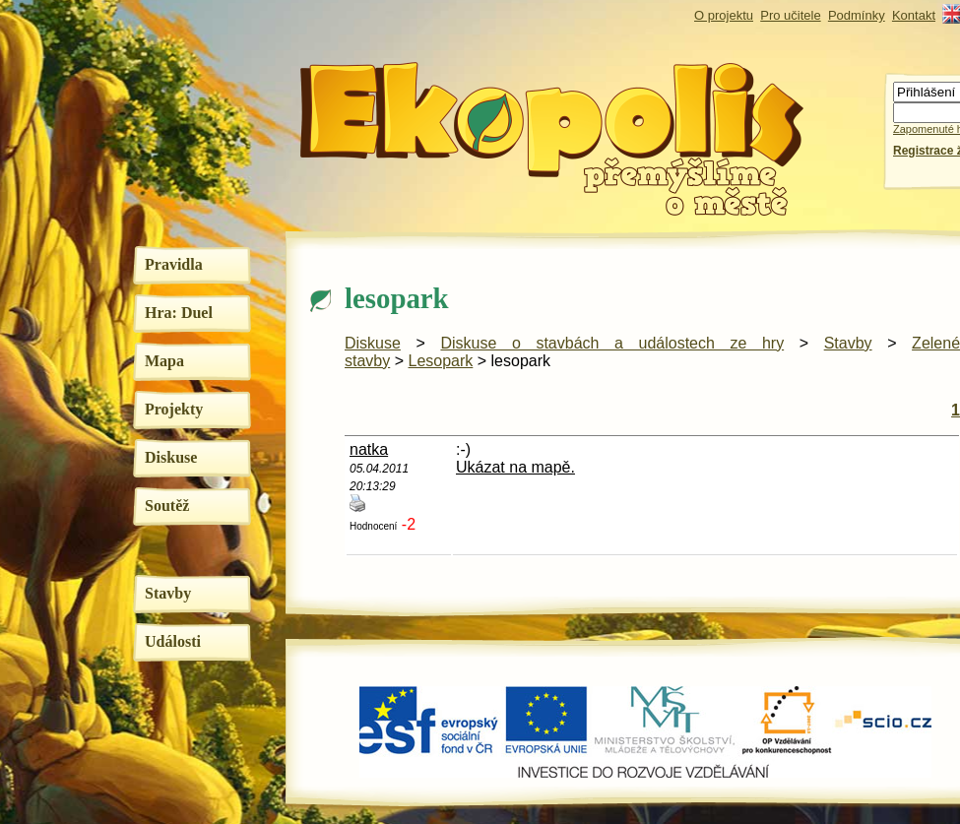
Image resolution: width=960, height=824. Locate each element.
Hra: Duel (179, 312)
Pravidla (174, 264)
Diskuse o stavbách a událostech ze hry (612, 343)
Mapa (164, 360)
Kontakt (913, 15)
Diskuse (171, 457)
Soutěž (167, 505)
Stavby (168, 593)
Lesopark (440, 360)
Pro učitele (790, 15)
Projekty (174, 409)
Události (173, 641)
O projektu (723, 15)
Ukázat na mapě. (515, 467)
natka (369, 449)
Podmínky (856, 15)
